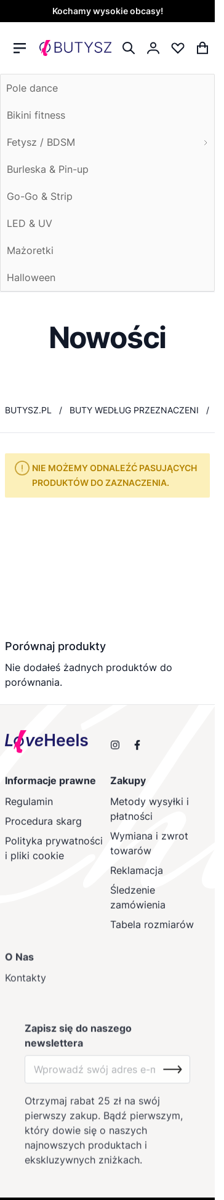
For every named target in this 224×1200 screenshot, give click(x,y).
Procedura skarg (43, 830)
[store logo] (75, 48)
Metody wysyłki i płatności (149, 818)
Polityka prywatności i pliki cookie (54, 857)
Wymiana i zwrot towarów (149, 852)
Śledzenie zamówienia (138, 906)
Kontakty (25, 989)
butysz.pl (28, 410)
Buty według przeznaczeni (134, 410)
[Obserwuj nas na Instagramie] (115, 752)
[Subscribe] (172, 1081)
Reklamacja (136, 879)
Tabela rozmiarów (152, 934)
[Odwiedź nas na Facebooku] (137, 752)
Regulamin (29, 811)
